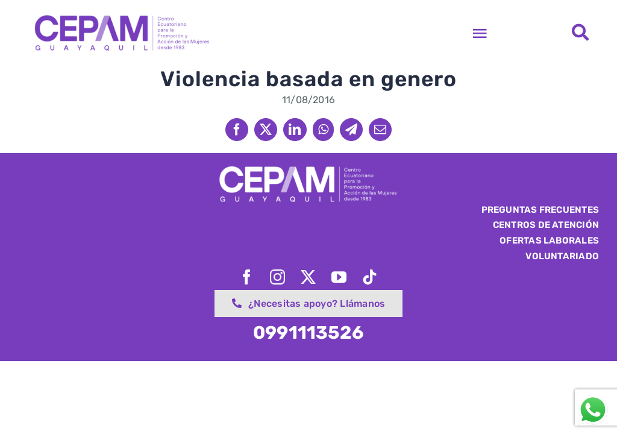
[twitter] (308, 277)
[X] (265, 129)
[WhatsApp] (323, 129)
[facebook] (247, 277)
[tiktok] (370, 277)
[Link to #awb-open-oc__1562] (580, 32)
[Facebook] (236, 129)
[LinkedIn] (294, 129)
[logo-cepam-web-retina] (121, 16)
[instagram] (278, 277)
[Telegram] (351, 129)
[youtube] (339, 277)
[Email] (380, 129)
